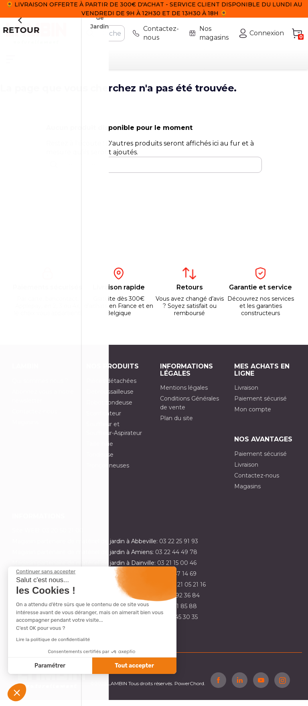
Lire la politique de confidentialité (53, 639)
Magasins (25, 428)
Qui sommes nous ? (40, 386)
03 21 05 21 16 (187, 590)
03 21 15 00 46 (177, 568)
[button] (16, 692)
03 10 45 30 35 (178, 623)
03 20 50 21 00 (62, 536)
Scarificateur (103, 419)
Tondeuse (99, 460)
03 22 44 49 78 (176, 558)
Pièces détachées (111, 386)
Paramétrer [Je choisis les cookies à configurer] (49, 665)
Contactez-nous (34, 417)
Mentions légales (184, 393)
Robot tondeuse (109, 408)
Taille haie (99, 449)
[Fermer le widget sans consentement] (45, 572)
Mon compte (252, 415)
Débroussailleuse (110, 397)
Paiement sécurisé (260, 404)
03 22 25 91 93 (178, 547)
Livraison (246, 393)
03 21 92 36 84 (180, 601)
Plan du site (176, 424)
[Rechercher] (103, 33)
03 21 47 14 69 (177, 579)
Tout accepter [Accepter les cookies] (134, 665)
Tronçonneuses (107, 471)
